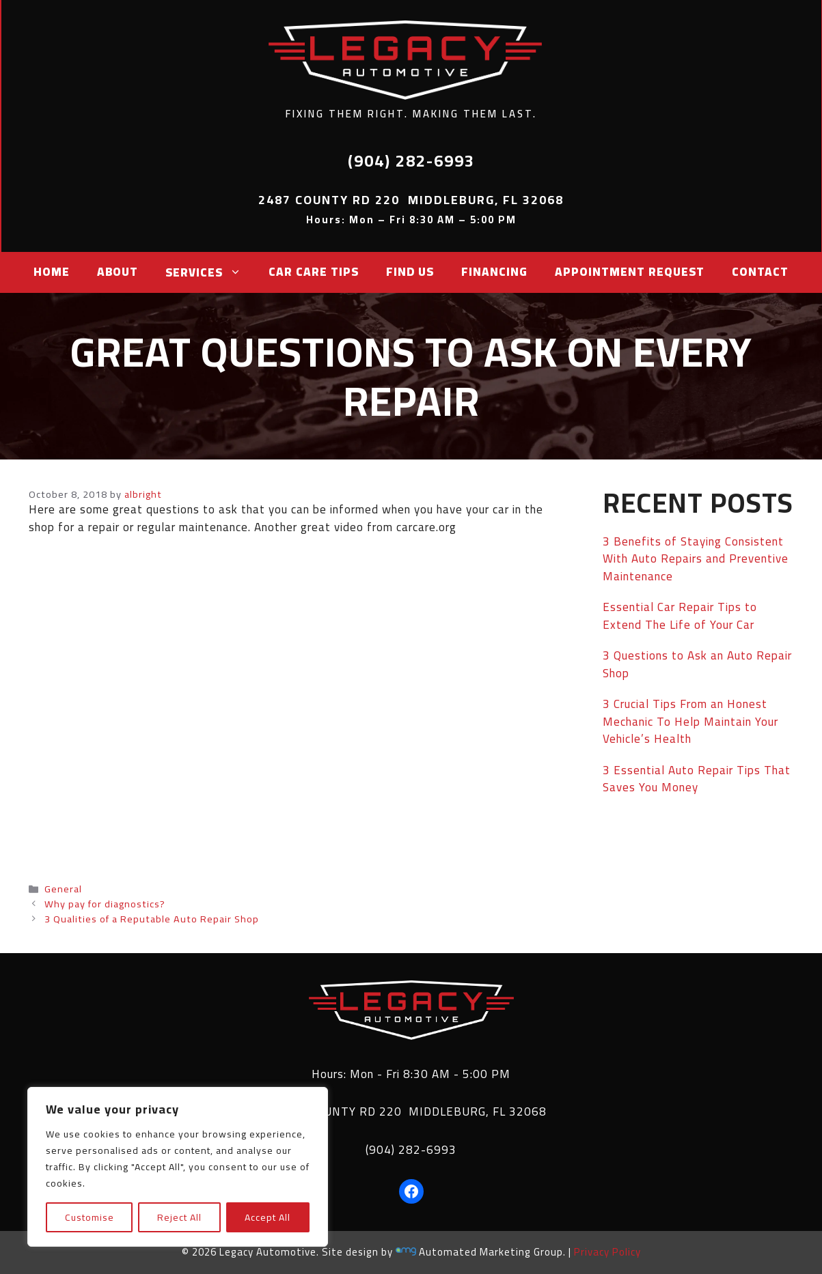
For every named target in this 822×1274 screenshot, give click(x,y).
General (63, 888)
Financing (494, 272)
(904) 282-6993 (411, 1150)
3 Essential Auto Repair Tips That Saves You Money (697, 779)
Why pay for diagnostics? (104, 903)
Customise (89, 1217)
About (117, 272)
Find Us (410, 272)
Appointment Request (629, 272)
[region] (177, 1167)
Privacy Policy (607, 1252)
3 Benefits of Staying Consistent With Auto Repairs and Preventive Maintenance (696, 558)
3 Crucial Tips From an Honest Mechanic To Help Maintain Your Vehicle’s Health (690, 721)
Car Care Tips (314, 272)
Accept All (267, 1217)
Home (51, 272)
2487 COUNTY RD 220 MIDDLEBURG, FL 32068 (411, 1111)
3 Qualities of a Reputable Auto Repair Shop (151, 918)
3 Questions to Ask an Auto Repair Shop (697, 664)
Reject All (179, 1217)
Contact (760, 272)
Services (203, 272)
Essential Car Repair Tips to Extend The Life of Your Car (680, 616)
